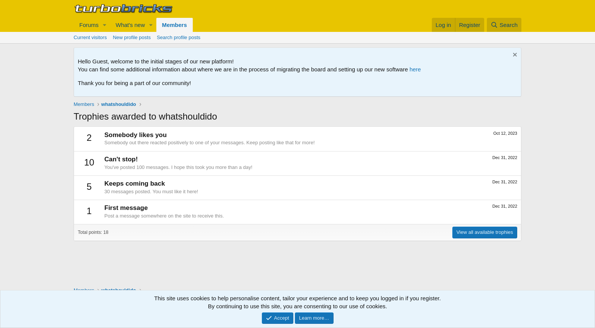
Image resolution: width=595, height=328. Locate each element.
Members (174, 25)
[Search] (504, 25)
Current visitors (90, 37)
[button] (104, 25)
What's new (130, 25)
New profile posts (132, 37)
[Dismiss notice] (514, 56)
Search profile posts (178, 37)
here (415, 69)
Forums (89, 25)
